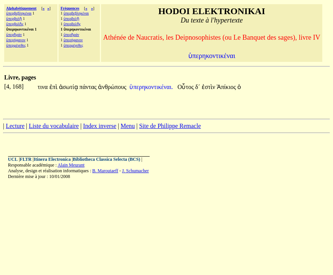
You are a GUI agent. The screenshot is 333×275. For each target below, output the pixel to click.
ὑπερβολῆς (14, 24)
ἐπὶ (54, 87)
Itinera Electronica (52, 159)
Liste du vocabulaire (54, 126)
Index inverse (99, 126)
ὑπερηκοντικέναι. (151, 87)
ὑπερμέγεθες (16, 45)
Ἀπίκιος (227, 87)
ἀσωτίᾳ (69, 87)
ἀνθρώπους (112, 87)
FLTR (26, 159)
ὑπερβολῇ (14, 18)
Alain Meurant (70, 165)
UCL (13, 159)
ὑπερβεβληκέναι (18, 13)
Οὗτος (186, 87)
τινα (43, 87)
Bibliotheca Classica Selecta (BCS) (106, 159)
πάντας (89, 87)
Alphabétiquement (21, 8)
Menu (128, 126)
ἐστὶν (209, 87)
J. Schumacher (135, 170)
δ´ (198, 87)
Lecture (15, 126)
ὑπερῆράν (14, 34)
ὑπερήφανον (16, 40)
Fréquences (69, 8)
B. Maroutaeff (105, 170)
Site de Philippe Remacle (170, 126)
